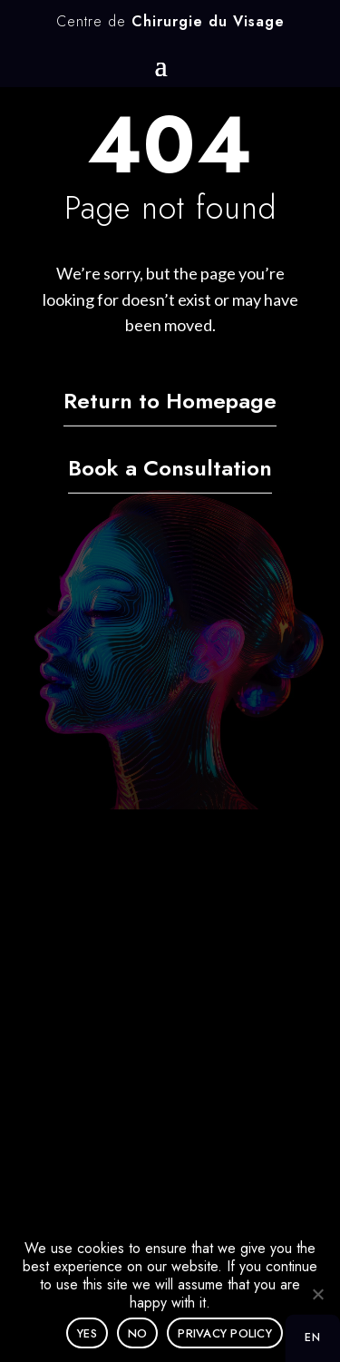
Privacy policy (225, 1333)
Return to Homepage (170, 401)
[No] (317, 1294)
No (138, 1333)
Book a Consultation (170, 469)
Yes (87, 1333)
